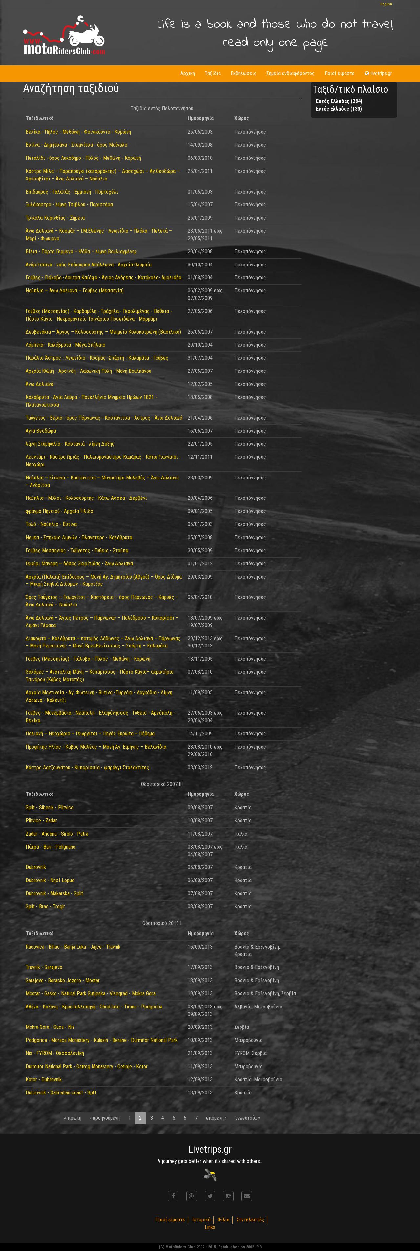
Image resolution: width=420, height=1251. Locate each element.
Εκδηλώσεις (244, 73)
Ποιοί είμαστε (340, 73)
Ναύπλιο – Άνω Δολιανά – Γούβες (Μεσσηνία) (75, 290)
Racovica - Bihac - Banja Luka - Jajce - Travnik (73, 947)
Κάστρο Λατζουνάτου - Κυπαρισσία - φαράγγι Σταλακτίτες (87, 767)
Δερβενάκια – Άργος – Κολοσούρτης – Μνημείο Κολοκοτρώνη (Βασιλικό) (103, 332)
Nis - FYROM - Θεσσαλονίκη (55, 1053)
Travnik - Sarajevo (44, 967)
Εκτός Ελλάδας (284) (339, 101)
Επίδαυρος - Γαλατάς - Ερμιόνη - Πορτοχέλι (72, 192)
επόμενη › (216, 1118)
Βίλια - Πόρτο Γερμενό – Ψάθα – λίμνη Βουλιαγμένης (81, 251)
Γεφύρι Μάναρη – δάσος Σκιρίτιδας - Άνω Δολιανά (79, 564)
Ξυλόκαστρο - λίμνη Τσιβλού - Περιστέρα (69, 204)
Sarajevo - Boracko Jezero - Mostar (63, 980)
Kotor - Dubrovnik (44, 1079)
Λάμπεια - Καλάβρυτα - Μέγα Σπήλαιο (65, 345)
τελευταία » (247, 1118)
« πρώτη (72, 1118)
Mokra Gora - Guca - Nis (50, 1027)
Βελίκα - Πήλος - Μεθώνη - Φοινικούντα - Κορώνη (78, 132)
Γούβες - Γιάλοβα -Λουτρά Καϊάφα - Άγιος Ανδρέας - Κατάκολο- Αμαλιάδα (103, 277)
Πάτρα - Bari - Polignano (50, 847)
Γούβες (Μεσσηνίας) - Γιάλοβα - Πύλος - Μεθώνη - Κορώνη (88, 659)
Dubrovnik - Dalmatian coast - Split (61, 1093)
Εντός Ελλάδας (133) (339, 109)
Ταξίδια (213, 73)
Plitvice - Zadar (41, 820)
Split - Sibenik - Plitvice (50, 807)
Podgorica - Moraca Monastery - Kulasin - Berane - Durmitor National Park (102, 1040)
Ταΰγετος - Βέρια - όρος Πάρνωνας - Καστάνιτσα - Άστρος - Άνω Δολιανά (104, 418)
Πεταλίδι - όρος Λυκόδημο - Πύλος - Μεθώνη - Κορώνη (83, 158)
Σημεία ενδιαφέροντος (290, 73)
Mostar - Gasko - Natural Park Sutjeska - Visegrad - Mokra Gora (91, 993)
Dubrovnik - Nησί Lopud (50, 880)
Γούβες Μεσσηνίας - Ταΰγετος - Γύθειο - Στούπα (77, 550)
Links (210, 1227)
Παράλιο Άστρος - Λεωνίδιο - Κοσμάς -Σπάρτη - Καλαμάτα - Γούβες (97, 358)
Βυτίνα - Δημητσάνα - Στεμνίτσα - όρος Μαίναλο (76, 145)
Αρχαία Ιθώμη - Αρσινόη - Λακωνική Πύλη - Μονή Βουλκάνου (88, 371)
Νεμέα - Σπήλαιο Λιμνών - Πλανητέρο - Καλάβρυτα (79, 537)
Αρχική (187, 73)
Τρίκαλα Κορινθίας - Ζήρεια (55, 218)
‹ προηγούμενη (105, 1118)
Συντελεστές (250, 1220)
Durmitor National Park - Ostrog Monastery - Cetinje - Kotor (87, 1066)
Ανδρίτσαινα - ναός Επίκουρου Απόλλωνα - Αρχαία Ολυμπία (89, 265)
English (386, 4)
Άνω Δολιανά (39, 384)
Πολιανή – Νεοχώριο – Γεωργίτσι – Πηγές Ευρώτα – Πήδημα (90, 734)
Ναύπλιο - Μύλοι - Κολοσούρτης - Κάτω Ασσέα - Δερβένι (86, 498)
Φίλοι (224, 1220)
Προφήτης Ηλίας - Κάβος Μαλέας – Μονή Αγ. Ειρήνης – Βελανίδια (96, 747)
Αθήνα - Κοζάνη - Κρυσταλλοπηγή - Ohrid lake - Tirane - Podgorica (94, 1007)
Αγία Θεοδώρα (41, 431)
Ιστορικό (201, 1220)
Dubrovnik (36, 867)
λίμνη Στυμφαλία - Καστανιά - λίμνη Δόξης (70, 444)
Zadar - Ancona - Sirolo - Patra (57, 834)
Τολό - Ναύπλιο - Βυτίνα (51, 524)
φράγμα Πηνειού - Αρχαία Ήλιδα (59, 511)
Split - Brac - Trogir (45, 906)
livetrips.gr (378, 73)
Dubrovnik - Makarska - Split (54, 893)
